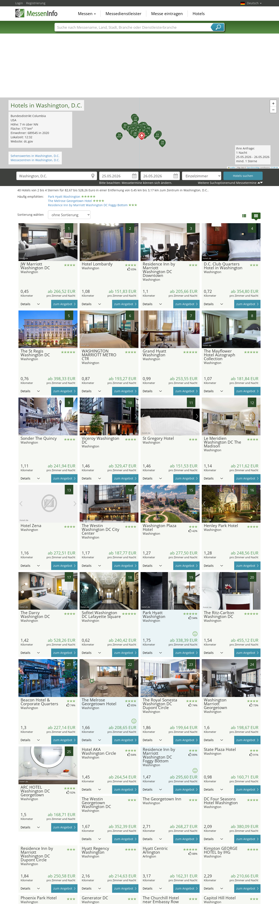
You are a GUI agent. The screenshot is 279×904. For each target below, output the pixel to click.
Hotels (199, 13)
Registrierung (35, 3)
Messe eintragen (167, 13)
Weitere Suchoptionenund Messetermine (227, 183)
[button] (139, 133)
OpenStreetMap (253, 167)
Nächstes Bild (75, 242)
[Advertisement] (139, 65)
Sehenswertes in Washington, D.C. (35, 156)
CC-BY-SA (274, 167)
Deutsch (254, 3)
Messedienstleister (123, 13)
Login (19, 3)
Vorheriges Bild (21, 242)
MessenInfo (36, 13)
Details (30, 304)
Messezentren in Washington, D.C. (35, 160)
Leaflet (232, 167)
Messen (87, 13)
